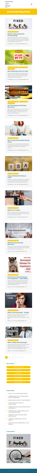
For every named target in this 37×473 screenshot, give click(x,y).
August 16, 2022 (11, 286)
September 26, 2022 (12, 79)
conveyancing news (13, 31)
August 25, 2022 (11, 251)
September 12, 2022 (12, 184)
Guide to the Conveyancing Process (17, 393)
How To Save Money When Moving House (18, 141)
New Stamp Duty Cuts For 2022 (18, 71)
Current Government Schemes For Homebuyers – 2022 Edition (18, 277)
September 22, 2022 (12, 115)
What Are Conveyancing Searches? (15, 243)
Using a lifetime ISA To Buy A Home (17, 176)
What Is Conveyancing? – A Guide (18, 312)
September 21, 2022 (12, 150)
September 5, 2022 (12, 217)
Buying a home (18, 458)
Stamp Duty (11, 69)
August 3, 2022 (11, 350)
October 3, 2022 (22, 461)
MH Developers (21, 43)
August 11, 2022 (11, 320)
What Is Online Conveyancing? (17, 342)
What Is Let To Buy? (14, 210)
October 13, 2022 (12, 43)
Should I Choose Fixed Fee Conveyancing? (16, 34)
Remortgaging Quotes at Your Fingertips (19, 400)
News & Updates (23, 101)
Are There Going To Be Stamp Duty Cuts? (17, 106)
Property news (23, 67)
